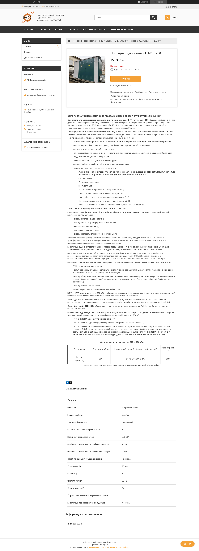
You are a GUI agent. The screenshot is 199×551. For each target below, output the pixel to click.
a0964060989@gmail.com (37, 147)
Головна (28, 29)
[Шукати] (153, 17)
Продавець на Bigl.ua (99, 545)
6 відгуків (144, 2)
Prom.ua (112, 542)
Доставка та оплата (94, 29)
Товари (42, 29)
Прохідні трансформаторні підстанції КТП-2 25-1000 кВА (102, 41)
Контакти (73, 29)
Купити (126, 79)
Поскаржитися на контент (98, 547)
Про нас (58, 29)
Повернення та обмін (121, 29)
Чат (187, 544)
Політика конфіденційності (119, 547)
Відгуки (27, 52)
